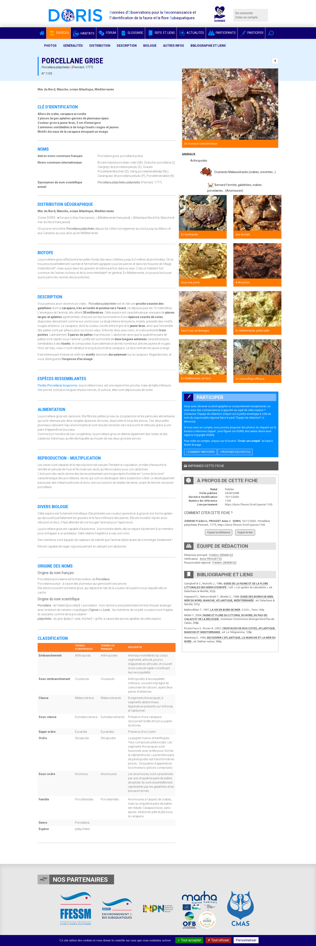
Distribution (99, 45)
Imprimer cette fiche (204, 466)
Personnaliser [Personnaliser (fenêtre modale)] (246, 940)
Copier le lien (245, 532)
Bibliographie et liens (208, 45)
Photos (50, 45)
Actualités (191, 32)
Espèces (58, 32)
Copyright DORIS (203, 435)
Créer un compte (246, 17)
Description (127, 45)
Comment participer (200, 451)
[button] (270, 33)
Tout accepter (189, 940)
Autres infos (173, 45)
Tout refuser (218, 940)
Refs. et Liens (161, 32)
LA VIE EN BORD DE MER (225, 609)
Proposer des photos (235, 451)
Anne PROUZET (209, 558)
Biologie (150, 45)
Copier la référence (218, 532)
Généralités (73, 45)
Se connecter (244, 13)
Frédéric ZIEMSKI (219, 555)
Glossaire (131, 32)
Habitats (83, 33)
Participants (222, 32)
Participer (251, 32)
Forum (107, 32)
